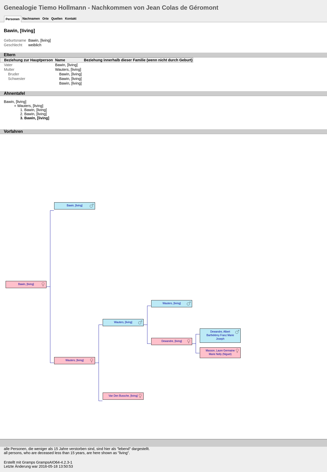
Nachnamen (31, 18)
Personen (13, 19)
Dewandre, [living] (171, 341)
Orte (45, 18)
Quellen (56, 18)
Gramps (28, 462)
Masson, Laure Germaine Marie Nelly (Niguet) (220, 352)
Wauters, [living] (68, 69)
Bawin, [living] (70, 74)
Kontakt (70, 18)
